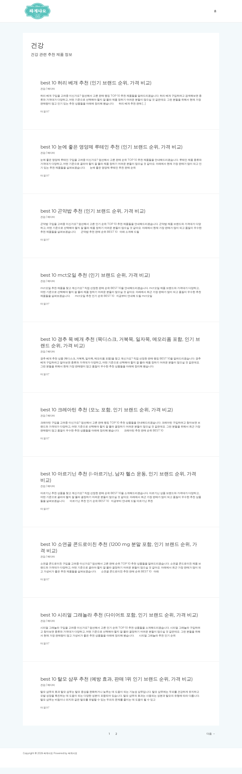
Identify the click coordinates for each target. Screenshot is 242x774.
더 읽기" (45, 111)
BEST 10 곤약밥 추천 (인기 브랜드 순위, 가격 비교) (95, 211)
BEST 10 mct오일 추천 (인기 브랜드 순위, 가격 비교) (97, 275)
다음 (210, 740)
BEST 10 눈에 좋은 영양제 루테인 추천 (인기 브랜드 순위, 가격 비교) (114, 147)
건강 (43, 88)
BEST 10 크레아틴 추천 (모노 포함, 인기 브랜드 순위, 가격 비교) (109, 410)
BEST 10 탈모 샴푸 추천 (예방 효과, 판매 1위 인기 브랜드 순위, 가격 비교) (119, 685)
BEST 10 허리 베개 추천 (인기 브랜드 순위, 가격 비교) (98, 83)
